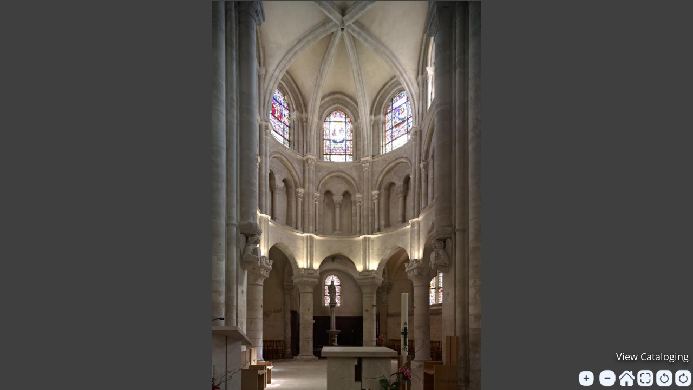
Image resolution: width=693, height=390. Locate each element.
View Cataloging (652, 356)
